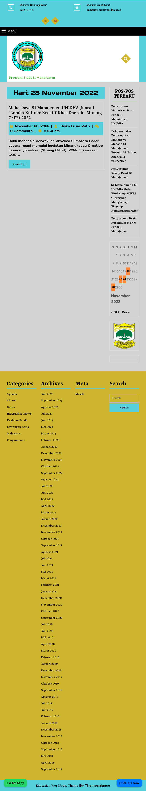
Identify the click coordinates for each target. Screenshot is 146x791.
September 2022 (51, 472)
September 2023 (51, 400)
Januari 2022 (49, 518)
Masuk (79, 394)
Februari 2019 (50, 716)
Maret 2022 (48, 512)
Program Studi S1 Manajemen (32, 77)
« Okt (115, 312)
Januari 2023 (49, 446)
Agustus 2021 (49, 551)
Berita (11, 407)
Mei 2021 (47, 571)
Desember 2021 (51, 525)
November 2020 (51, 604)
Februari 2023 (50, 439)
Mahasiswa (14, 433)
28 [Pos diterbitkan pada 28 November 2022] (113, 287)
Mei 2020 (47, 637)
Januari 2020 (49, 663)
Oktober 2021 (50, 538)
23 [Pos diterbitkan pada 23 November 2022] (120, 279)
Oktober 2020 (50, 611)
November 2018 (51, 736)
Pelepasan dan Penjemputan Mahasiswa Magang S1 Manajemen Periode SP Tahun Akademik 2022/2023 (123, 146)
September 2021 (51, 545)
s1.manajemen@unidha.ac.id (103, 9)
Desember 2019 (51, 670)
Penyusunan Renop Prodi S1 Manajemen (121, 173)
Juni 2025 (47, 394)
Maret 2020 (48, 650)
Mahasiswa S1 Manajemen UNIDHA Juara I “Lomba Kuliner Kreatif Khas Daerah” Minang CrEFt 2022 (55, 114)
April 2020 (48, 644)
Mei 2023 (47, 426)
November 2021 (51, 532)
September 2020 (52, 617)
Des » (126, 312)
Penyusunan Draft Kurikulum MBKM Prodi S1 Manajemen (123, 225)
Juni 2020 (47, 630)
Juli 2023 (46, 413)
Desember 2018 (51, 729)
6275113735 (27, 9)
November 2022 (51, 459)
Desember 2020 (51, 597)
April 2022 (48, 505)
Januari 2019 (49, 723)
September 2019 (51, 690)
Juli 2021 (46, 558)
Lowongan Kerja (18, 426)
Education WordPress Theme (57, 785)
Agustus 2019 (49, 696)
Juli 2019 (46, 703)
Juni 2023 (47, 420)
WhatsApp (15, 783)
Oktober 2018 (50, 742)
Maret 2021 (48, 578)
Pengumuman (16, 439)
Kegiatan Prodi (17, 420)
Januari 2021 (49, 591)
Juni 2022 (47, 492)
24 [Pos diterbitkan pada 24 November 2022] (124, 279)
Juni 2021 (47, 565)
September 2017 (51, 769)
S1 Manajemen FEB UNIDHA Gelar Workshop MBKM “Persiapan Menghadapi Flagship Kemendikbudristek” (125, 197)
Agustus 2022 (49, 479)
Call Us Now (129, 783)
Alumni (11, 400)
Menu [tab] (9, 30)
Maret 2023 (48, 433)
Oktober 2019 (50, 683)
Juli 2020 (47, 624)
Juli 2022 (46, 486)
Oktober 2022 (50, 466)
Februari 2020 (50, 657)
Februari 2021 (50, 584)
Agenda (12, 394)
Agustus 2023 (49, 407)
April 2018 (48, 762)
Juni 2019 (47, 709)
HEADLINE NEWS (19, 413)
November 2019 (51, 676)
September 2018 (51, 749)
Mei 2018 (47, 755)
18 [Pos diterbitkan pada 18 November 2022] (128, 271)
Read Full (23, 163)
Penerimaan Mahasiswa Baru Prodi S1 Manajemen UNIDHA (122, 115)
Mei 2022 (47, 499)
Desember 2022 (51, 453)
